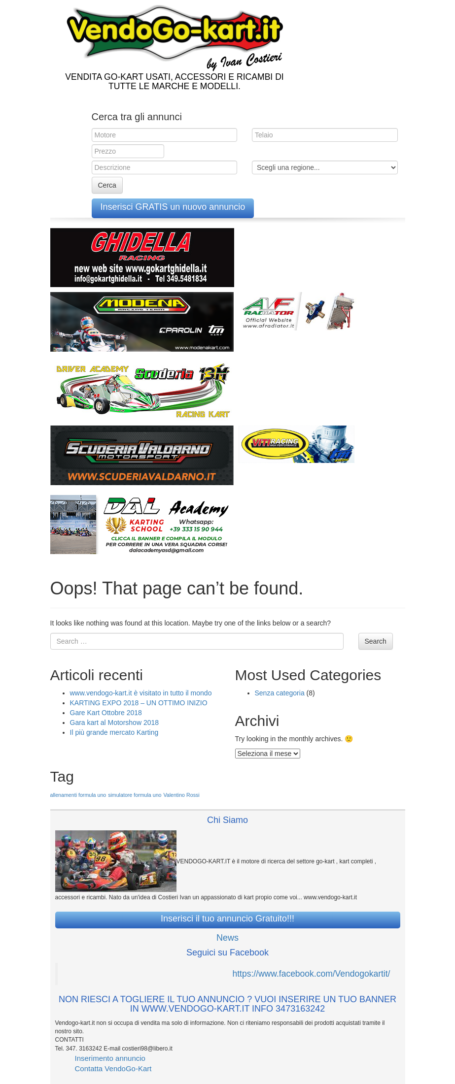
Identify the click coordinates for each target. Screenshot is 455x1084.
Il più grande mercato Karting (114, 732)
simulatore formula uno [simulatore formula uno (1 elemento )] (134, 795)
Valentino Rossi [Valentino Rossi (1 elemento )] (181, 795)
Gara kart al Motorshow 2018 (114, 722)
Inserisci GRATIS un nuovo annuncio (173, 207)
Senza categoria (280, 693)
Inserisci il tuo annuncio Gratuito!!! (227, 918)
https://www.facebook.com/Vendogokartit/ (311, 974)
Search (375, 641)
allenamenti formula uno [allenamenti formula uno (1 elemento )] (78, 795)
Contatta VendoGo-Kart (113, 1068)
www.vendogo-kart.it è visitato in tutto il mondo (141, 693)
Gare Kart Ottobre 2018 (106, 713)
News (227, 938)
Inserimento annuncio (110, 1058)
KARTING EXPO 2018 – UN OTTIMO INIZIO (139, 703)
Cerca (107, 185)
